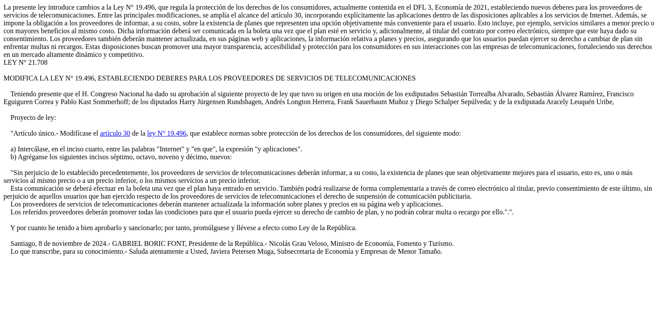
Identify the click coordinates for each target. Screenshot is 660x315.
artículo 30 (115, 133)
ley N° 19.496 (167, 133)
